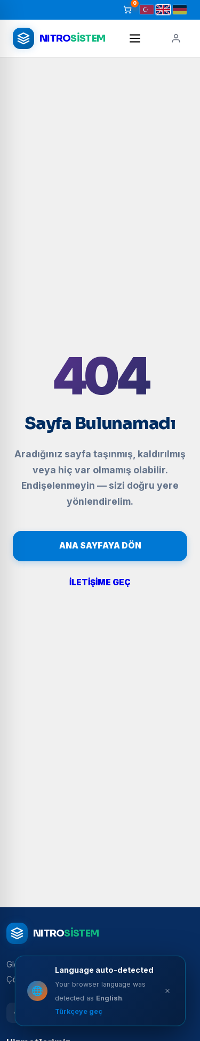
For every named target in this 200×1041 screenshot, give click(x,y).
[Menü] (135, 38)
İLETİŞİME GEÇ (100, 582)
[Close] (167, 991)
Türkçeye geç (78, 1011)
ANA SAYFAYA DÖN (100, 545)
